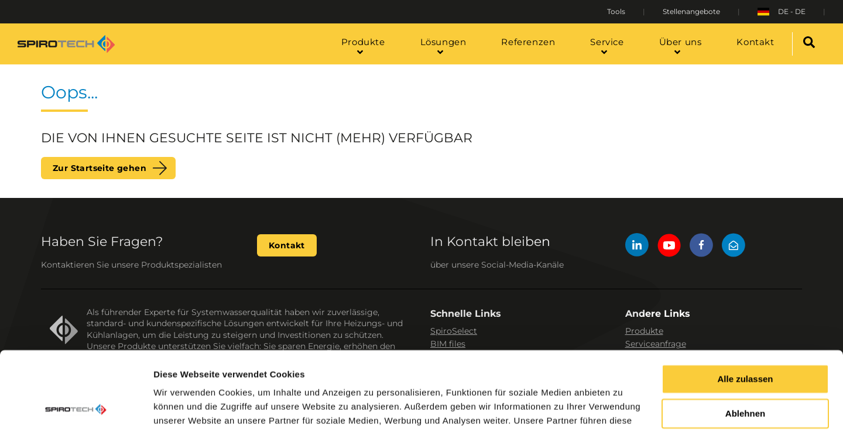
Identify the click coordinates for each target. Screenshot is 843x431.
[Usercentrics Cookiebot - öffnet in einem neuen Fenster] (76, 408)
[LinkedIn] (637, 247)
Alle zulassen (745, 306)
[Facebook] (701, 247)
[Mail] (733, 247)
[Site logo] (66, 43)
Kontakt (287, 245)
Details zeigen (183, 408)
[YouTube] (669, 247)
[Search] (809, 44)
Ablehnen (745, 341)
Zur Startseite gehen (99, 168)
